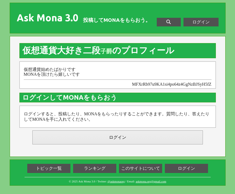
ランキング (94, 168)
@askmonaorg (116, 181)
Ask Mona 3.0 (47, 17)
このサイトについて (140, 168)
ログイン (201, 22)
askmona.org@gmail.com (151, 181)
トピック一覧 (49, 168)
